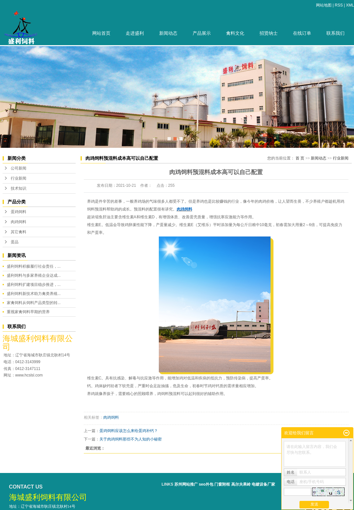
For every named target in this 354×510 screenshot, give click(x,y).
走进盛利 (135, 33)
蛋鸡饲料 (18, 212)
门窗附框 (222, 484)
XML (350, 5)
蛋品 (15, 242)
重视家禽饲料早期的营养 (28, 312)
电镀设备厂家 (263, 484)
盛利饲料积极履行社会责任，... (34, 266)
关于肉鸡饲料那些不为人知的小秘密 (130, 439)
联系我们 (335, 33)
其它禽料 (18, 232)
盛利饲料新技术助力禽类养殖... (34, 293)
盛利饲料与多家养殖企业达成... (34, 275)
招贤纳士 (268, 33)
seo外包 (206, 484)
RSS (339, 5)
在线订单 (302, 33)
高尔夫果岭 (241, 484)
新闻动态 (168, 33)
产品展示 (202, 33)
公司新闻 (18, 168)
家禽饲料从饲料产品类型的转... (34, 302)
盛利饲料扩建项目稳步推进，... (34, 284)
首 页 (300, 158)
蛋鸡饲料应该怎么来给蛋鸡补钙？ (128, 430)
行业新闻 (18, 178)
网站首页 (101, 33)
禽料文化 (235, 33)
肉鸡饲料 (18, 222)
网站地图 (324, 5)
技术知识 (18, 188)
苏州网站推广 (186, 484)
